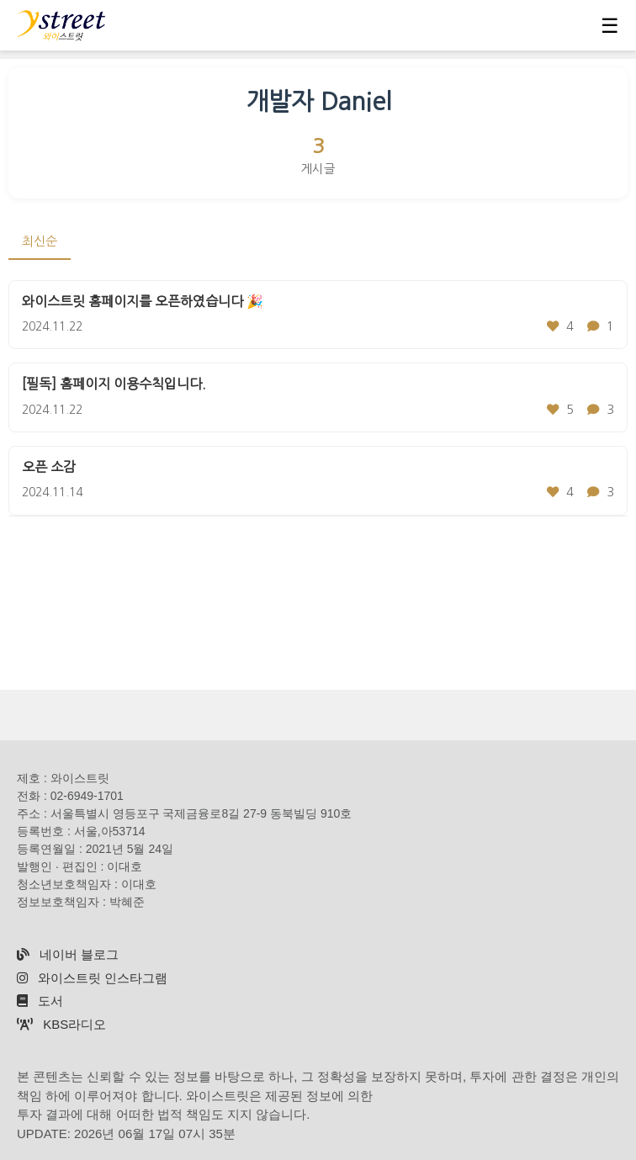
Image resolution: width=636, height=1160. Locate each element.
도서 (40, 1000)
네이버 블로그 (68, 954)
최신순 (39, 241)
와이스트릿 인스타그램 (92, 978)
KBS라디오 (61, 1024)
